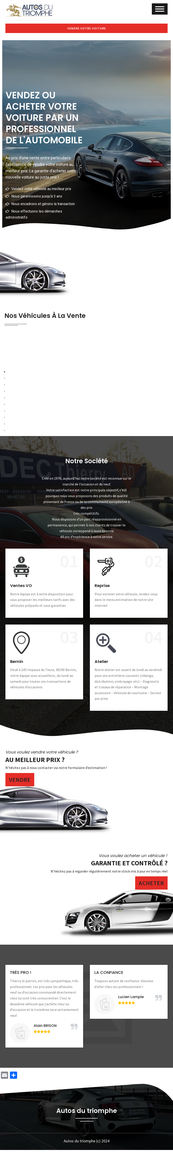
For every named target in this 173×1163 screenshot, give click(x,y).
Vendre (20, 802)
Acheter (151, 906)
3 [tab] (69, 453)
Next (149, 403)
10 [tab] (117, 453)
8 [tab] (103, 453)
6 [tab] (90, 453)
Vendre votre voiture (86, 28)
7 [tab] (96, 453)
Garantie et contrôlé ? (129, 886)
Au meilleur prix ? (35, 783)
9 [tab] (110, 453)
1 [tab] (56, 453)
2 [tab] (63, 453)
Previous (24, 403)
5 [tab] (83, 453)
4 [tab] (76, 453)
